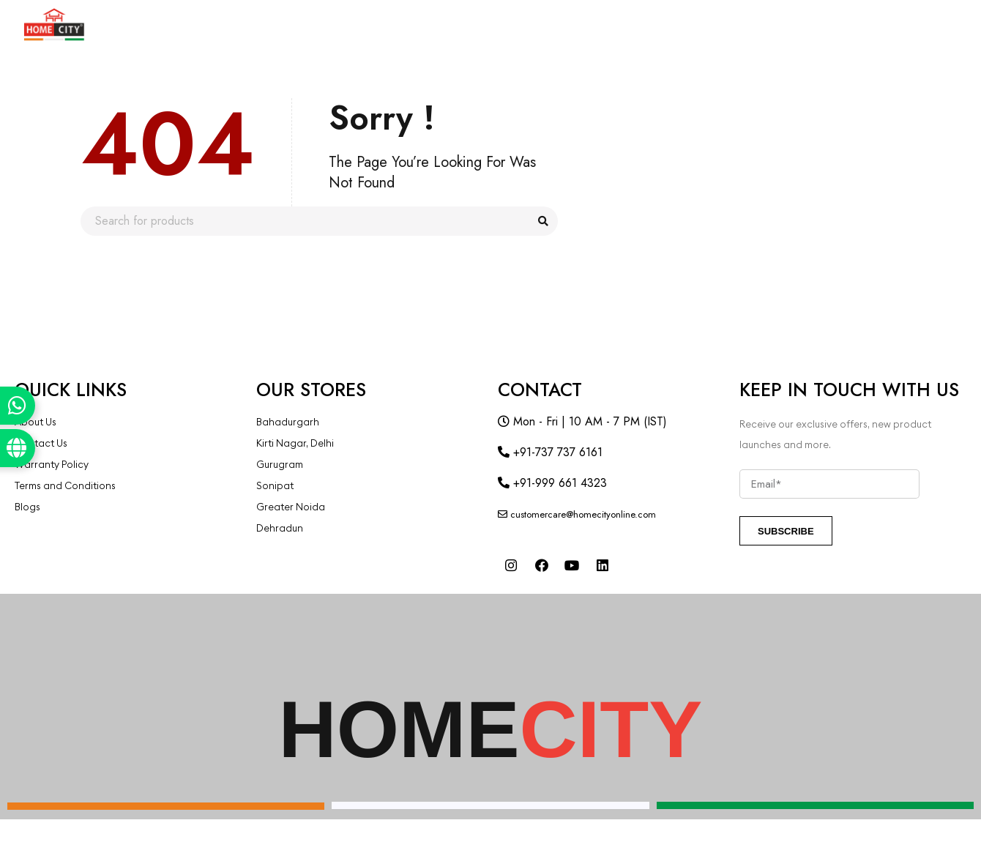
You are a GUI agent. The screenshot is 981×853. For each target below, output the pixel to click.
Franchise (490, 24)
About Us (241, 24)
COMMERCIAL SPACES (364, 24)
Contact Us (777, 24)
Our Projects (597, 24)
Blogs (690, 24)
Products (150, 24)
